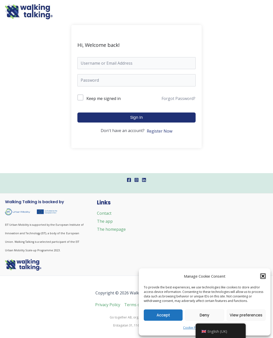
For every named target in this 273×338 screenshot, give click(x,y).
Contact (104, 213)
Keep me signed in (103, 98)
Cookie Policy (192, 327)
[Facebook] (129, 180)
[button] (262, 276)
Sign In (136, 117)
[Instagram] (136, 180)
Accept (163, 315)
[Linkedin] (144, 180)
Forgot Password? (178, 98)
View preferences (246, 315)
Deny (204, 315)
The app (105, 221)
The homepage (111, 229)
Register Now (159, 131)
